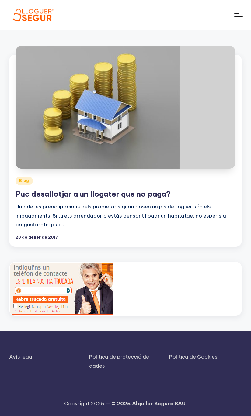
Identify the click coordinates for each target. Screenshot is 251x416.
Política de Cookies (193, 356)
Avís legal (21, 356)
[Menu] (238, 15)
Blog (24, 180)
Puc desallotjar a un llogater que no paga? (93, 193)
